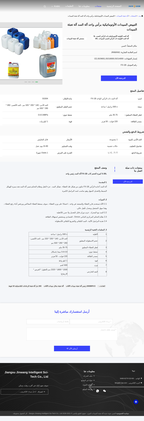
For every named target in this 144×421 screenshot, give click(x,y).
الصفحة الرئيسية (114, 6)
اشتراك (41, 392)
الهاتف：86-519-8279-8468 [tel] (131, 378)
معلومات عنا (84, 6)
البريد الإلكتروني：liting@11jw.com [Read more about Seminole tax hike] (128, 383)
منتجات (98, 6)
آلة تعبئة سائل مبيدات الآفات (54, 286)
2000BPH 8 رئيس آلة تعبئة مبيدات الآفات (80, 286)
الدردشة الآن (119, 78)
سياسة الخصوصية (122, 413)
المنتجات (133, 16)
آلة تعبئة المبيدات (122, 16)
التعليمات (69, 6)
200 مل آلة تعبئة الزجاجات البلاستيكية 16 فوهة (25, 286)
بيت (139, 16)
